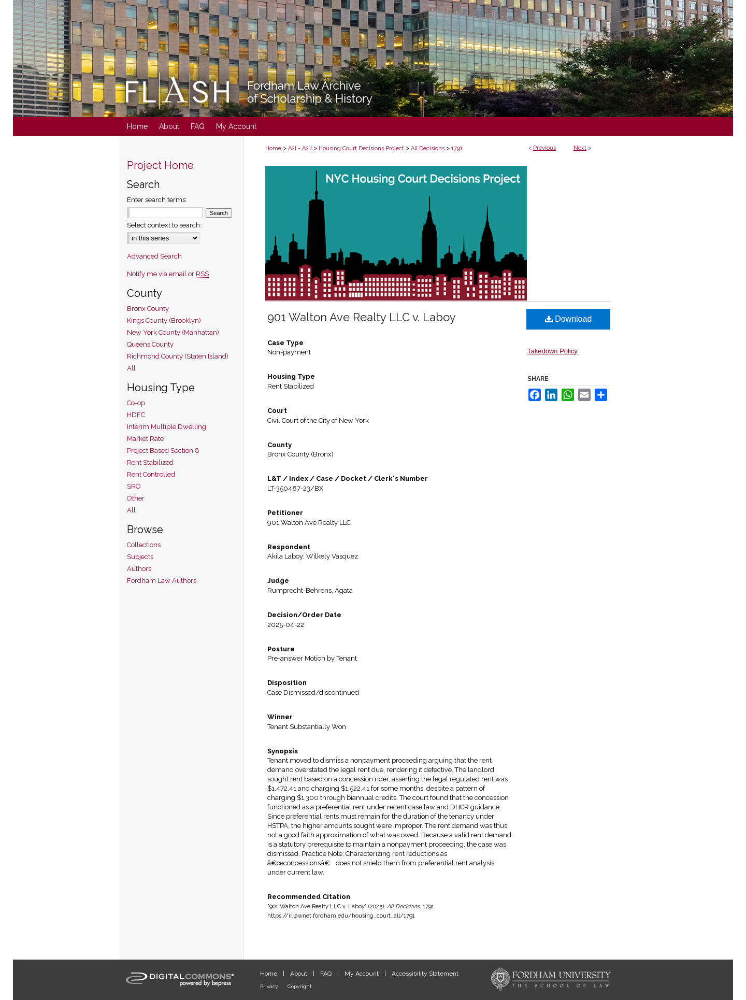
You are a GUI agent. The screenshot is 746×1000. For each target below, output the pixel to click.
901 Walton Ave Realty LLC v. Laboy (361, 317)
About (299, 973)
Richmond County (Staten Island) (177, 356)
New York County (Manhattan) (173, 332)
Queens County (150, 344)
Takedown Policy (552, 351)
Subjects (140, 557)
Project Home (160, 165)
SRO (134, 486)
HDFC (136, 415)
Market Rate (145, 438)
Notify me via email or (168, 274)
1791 (457, 148)
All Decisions (427, 148)
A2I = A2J (300, 148)
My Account (362, 973)
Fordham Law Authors (161, 580)
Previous (544, 148)
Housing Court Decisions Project (361, 148)
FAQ (326, 973)
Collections (144, 545)
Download (568, 319)
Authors (139, 569)
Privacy (269, 986)
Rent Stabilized (150, 462)
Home (273, 148)
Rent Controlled (151, 474)
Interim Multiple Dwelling (166, 427)
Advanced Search (154, 256)
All (131, 368)
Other (136, 498)
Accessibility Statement (425, 973)
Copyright (300, 986)
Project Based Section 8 (163, 450)
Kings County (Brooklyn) (164, 320)
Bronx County (148, 308)
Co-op (136, 403)
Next (579, 148)
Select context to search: (164, 225)
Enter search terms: (157, 200)
